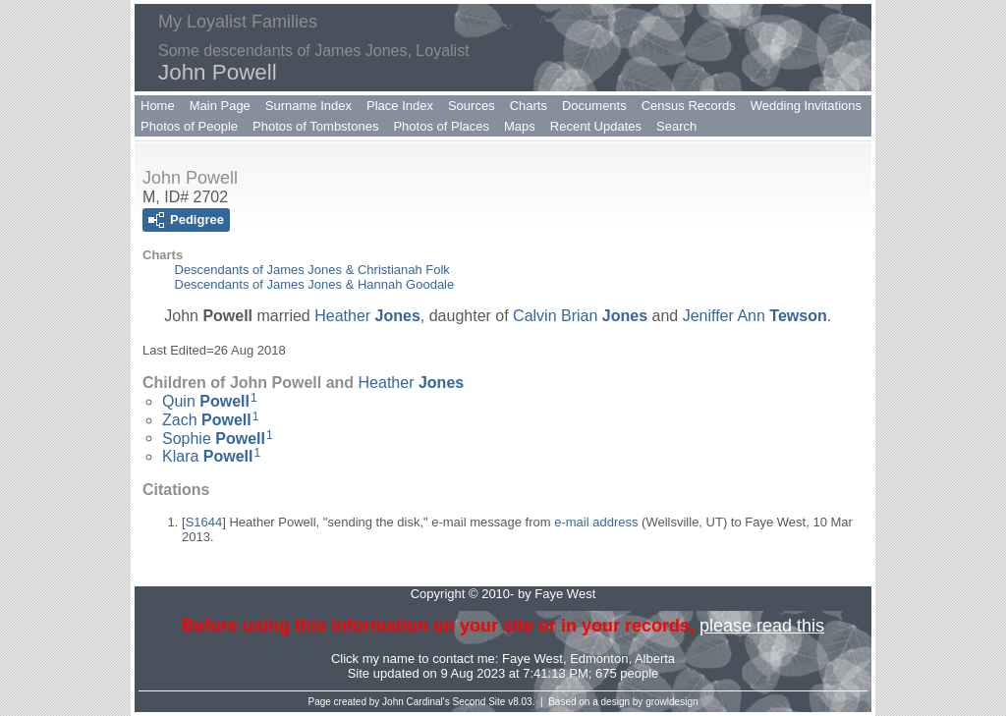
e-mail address (596, 522)
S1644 (204, 522)
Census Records (689, 105)
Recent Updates (596, 126)
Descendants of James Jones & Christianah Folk (312, 269)
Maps (519, 126)
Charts (528, 105)
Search (676, 126)
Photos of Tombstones (315, 126)
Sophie (213, 437)
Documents (594, 105)
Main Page (220, 105)
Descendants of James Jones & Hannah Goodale (315, 284)
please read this (761, 625)
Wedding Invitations (806, 105)
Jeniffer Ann (755, 315)
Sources (471, 105)
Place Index (399, 105)
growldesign (671, 701)
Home (157, 105)
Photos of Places (441, 126)
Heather (367, 315)
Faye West (532, 658)
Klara (207, 456)
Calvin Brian (580, 315)
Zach (207, 420)
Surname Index (308, 105)
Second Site (479, 701)
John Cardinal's (416, 701)
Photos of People (189, 126)
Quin (206, 401)
